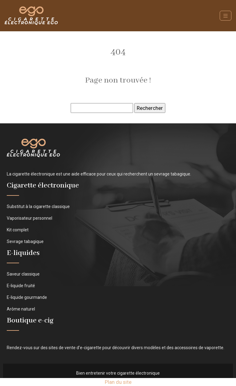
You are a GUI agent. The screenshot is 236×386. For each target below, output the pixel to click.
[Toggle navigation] (225, 16)
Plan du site (118, 382)
